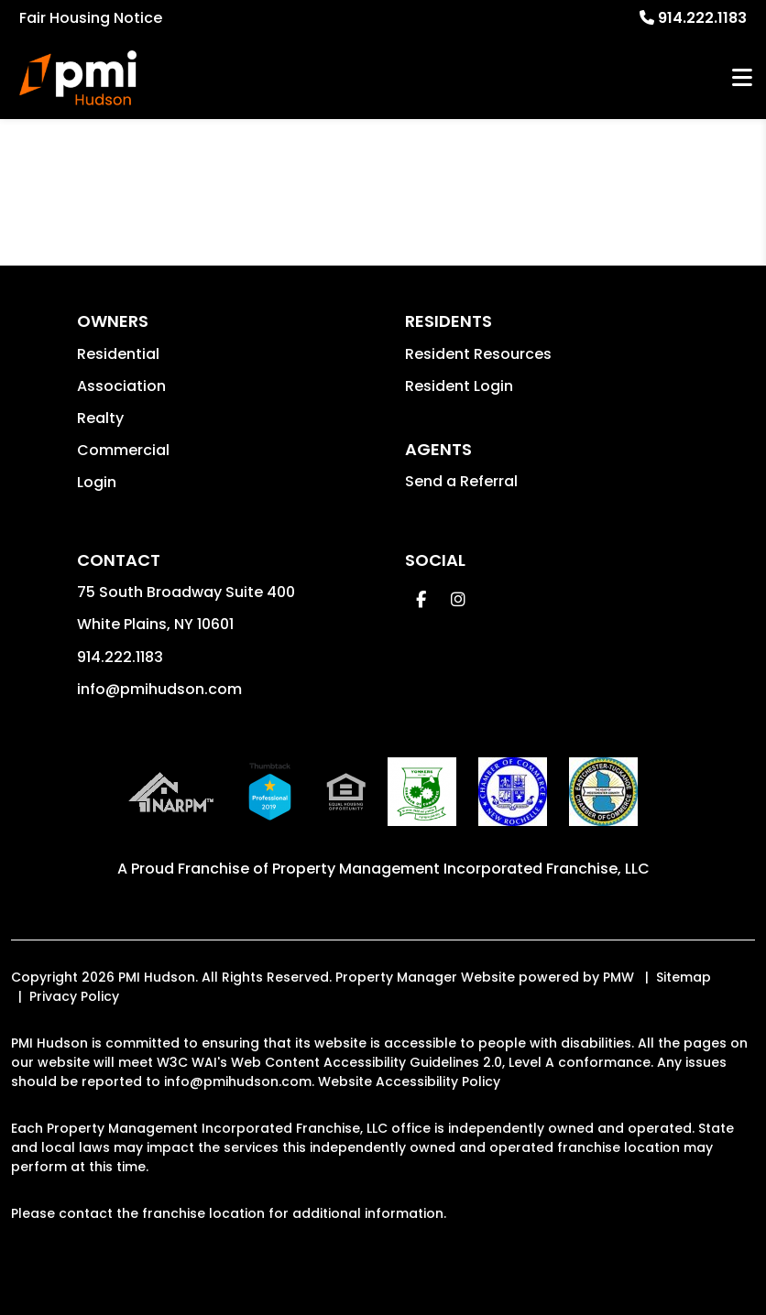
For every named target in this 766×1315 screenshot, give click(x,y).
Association (121, 386)
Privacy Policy (74, 996)
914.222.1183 (702, 17)
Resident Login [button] (459, 386)
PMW (618, 977)
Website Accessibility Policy (409, 1081)
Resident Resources (478, 353)
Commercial (123, 450)
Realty (100, 418)
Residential (118, 353)
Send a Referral (461, 481)
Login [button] (96, 482)
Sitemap (683, 977)
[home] (78, 77)
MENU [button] (742, 78)
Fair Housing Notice (90, 17)
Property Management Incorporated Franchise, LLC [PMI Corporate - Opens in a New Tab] (461, 868)
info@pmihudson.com (159, 689)
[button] (421, 599)
